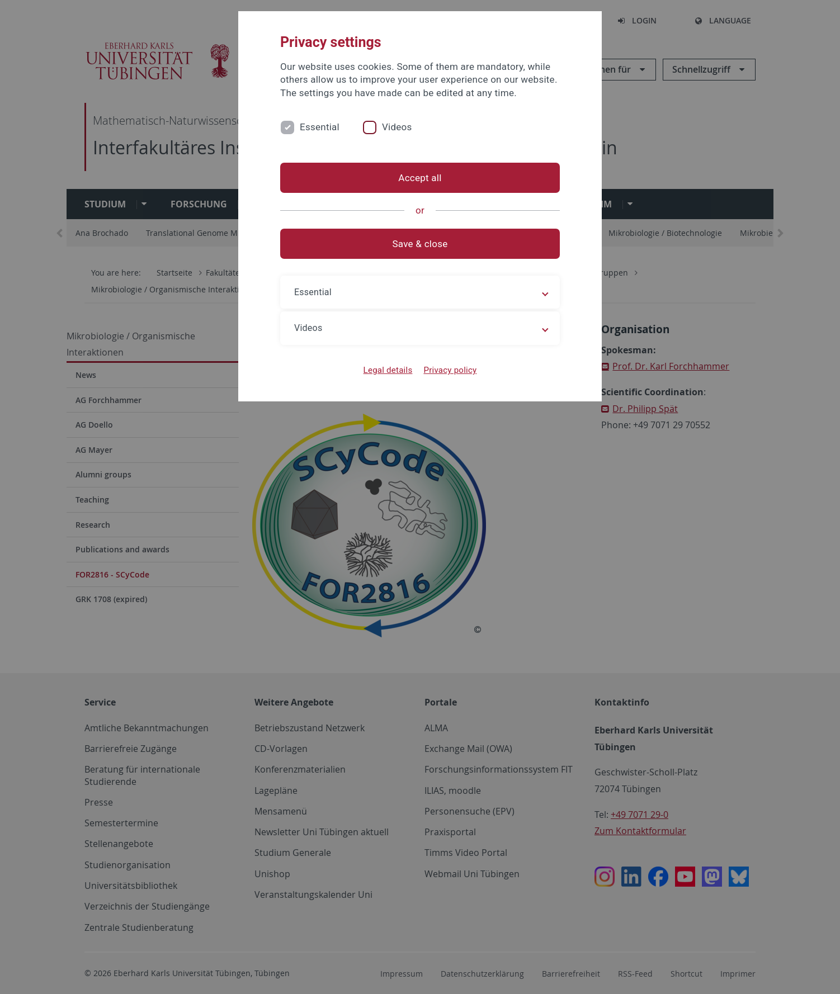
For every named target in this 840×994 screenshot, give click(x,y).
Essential (319, 126)
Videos (397, 126)
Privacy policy (449, 370)
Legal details (388, 370)
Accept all (419, 177)
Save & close (420, 243)
